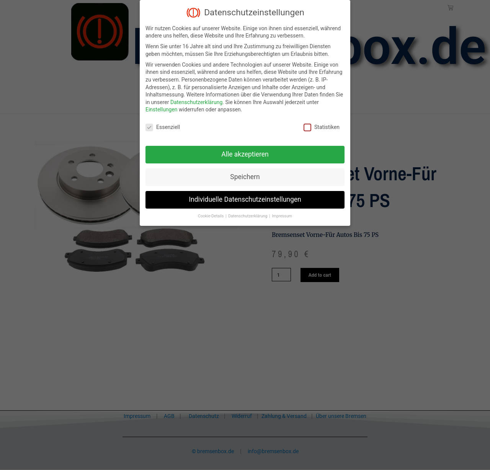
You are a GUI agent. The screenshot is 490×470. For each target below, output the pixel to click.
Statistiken (322, 127)
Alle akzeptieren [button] (245, 154)
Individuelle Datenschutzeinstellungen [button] (245, 199)
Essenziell (162, 127)
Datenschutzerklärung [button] (248, 216)
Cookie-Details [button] (211, 216)
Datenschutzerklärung (196, 102)
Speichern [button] (245, 177)
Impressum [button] (282, 216)
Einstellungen (161, 109)
